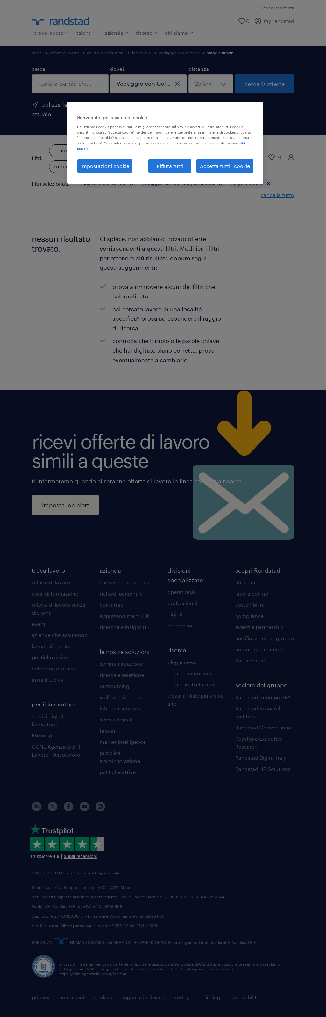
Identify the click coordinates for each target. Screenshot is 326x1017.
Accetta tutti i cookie (225, 166)
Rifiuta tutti (170, 166)
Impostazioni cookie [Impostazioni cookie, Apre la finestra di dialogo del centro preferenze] (105, 166)
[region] (165, 143)
